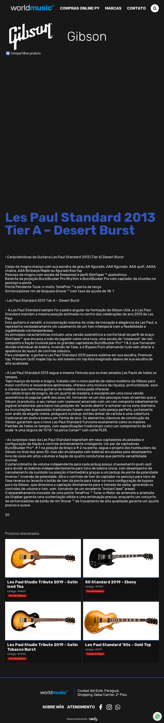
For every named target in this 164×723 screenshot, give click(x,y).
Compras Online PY (80, 8)
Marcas (113, 8)
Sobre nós (53, 707)
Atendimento (81, 707)
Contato (136, 8)
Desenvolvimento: (82, 719)
